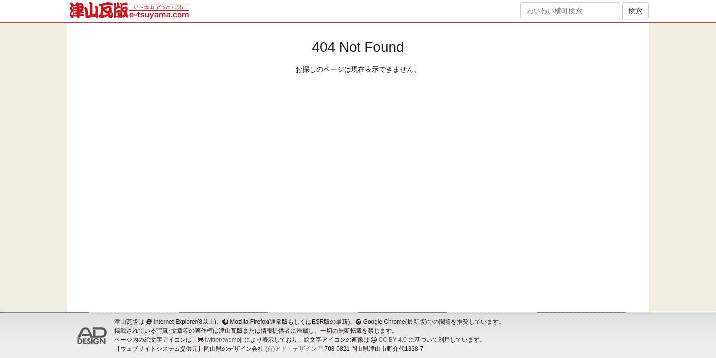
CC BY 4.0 (393, 339)
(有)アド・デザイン (291, 348)
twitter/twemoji (223, 339)
